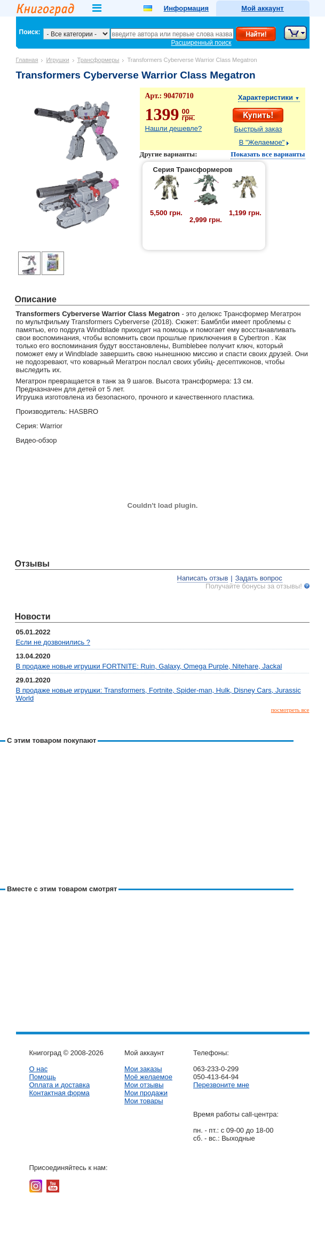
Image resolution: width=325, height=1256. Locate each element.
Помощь (42, 1077)
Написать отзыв (202, 578)
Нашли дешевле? (173, 128)
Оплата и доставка (59, 1085)
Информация (186, 8)
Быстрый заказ (258, 129)
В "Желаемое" (262, 142)
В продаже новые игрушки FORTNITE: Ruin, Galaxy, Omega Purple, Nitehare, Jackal (149, 666)
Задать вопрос (258, 578)
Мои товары (143, 1101)
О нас (38, 1069)
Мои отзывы (144, 1085)
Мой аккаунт (262, 8)
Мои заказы (143, 1069)
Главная (27, 60)
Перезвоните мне (221, 1085)
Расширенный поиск (201, 42)
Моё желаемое (148, 1077)
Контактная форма (59, 1093)
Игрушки (57, 60)
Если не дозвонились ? (53, 642)
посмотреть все (290, 709)
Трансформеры (98, 60)
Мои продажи (146, 1093)
